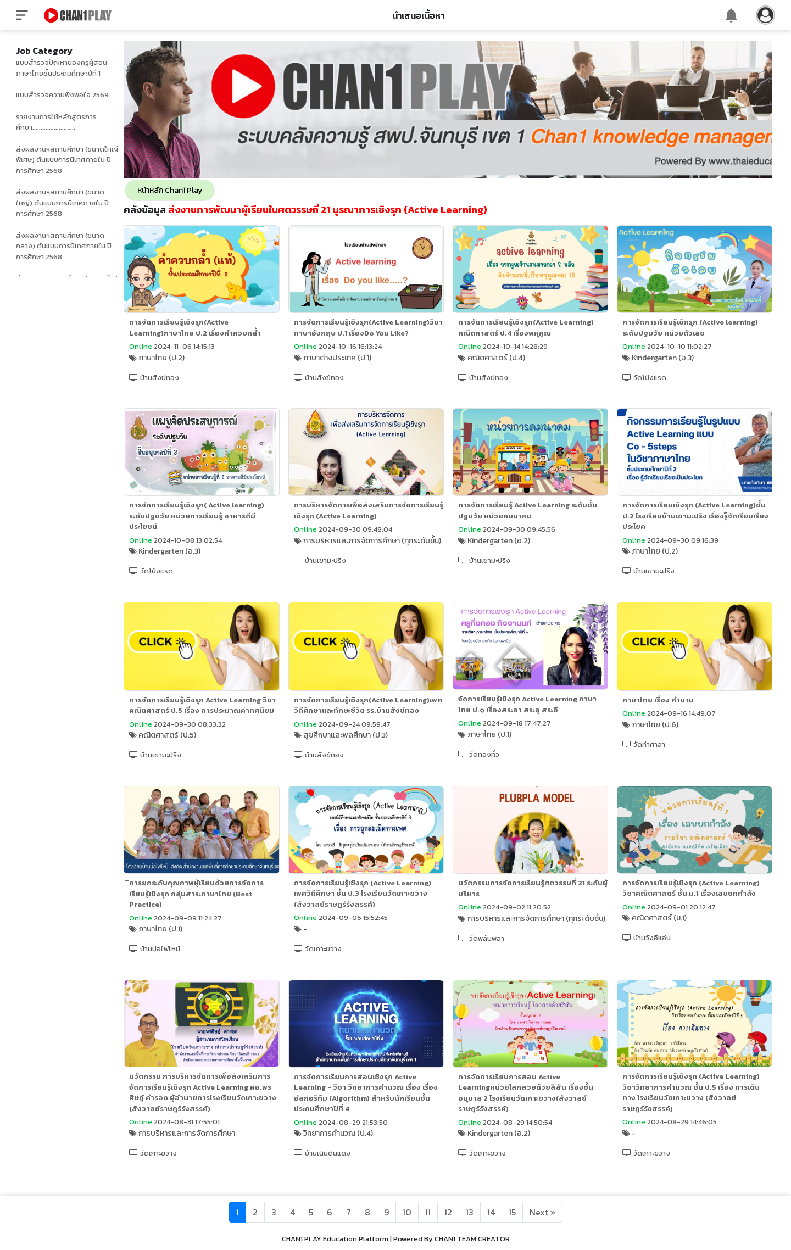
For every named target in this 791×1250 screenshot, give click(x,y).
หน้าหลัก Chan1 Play (180, 190)
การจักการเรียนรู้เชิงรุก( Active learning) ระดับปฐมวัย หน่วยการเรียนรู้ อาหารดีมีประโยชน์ (207, 524)
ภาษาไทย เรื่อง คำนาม (663, 707)
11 (428, 1212)
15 (512, 1212)
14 (491, 1212)
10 (407, 1212)
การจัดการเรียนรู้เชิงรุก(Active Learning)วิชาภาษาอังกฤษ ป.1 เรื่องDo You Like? (373, 332)
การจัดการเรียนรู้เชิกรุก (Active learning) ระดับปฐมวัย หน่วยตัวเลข (695, 326)
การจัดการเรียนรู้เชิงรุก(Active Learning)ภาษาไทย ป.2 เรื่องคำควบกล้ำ (206, 326)
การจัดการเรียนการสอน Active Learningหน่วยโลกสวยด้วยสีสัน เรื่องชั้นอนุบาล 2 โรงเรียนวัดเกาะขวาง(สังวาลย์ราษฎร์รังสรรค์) (532, 1108)
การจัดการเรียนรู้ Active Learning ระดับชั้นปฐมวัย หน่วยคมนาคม (534, 519)
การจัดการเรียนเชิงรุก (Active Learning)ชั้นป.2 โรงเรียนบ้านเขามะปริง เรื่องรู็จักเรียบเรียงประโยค (700, 524)
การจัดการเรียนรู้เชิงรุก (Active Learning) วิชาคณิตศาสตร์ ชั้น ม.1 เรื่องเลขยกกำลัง (696, 905)
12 (448, 1212)
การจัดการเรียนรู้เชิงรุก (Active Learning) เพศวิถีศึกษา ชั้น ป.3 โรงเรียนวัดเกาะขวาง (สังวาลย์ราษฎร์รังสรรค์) (370, 910)
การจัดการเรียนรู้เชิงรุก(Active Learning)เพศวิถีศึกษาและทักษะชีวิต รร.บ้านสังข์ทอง (373, 718)
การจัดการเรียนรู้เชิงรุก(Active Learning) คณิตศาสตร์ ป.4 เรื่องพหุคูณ (532, 326)
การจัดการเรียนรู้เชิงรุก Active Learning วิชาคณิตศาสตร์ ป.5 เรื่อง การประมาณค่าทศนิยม (213, 712)
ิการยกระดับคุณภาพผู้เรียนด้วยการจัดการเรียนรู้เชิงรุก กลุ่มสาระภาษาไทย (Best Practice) (207, 911)
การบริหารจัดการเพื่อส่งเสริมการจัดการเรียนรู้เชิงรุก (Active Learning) (375, 519)
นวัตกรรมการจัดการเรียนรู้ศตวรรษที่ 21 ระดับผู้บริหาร (537, 905)
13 (470, 1212)
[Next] (542, 1212)
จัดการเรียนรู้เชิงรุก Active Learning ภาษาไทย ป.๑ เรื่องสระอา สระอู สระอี (534, 711)
